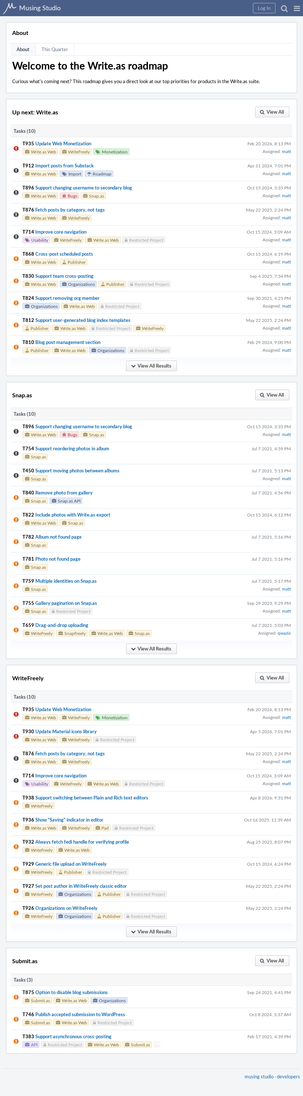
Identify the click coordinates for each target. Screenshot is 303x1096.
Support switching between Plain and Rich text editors (91, 797)
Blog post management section (67, 342)
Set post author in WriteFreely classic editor (81, 886)
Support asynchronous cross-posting (73, 1036)
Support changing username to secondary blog (83, 187)
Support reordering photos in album (72, 448)
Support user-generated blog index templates (83, 320)
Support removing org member (67, 298)
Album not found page (58, 536)
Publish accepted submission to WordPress (80, 1014)
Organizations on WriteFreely (66, 908)
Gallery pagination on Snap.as (66, 603)
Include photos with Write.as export (72, 514)
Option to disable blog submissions (71, 992)
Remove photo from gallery (64, 492)
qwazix (284, 633)
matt (286, 151)
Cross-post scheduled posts (64, 254)
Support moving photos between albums (77, 470)
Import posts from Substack (64, 165)
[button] (297, 8)
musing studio (259, 1076)
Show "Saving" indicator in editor (69, 819)
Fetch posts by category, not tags (70, 209)
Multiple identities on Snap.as (66, 581)
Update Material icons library (66, 731)
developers (288, 1076)
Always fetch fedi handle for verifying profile (82, 841)
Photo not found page (58, 559)
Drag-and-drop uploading (61, 625)
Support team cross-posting (64, 276)
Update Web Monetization (63, 143)
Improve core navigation (60, 231)
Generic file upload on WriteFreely (71, 864)
